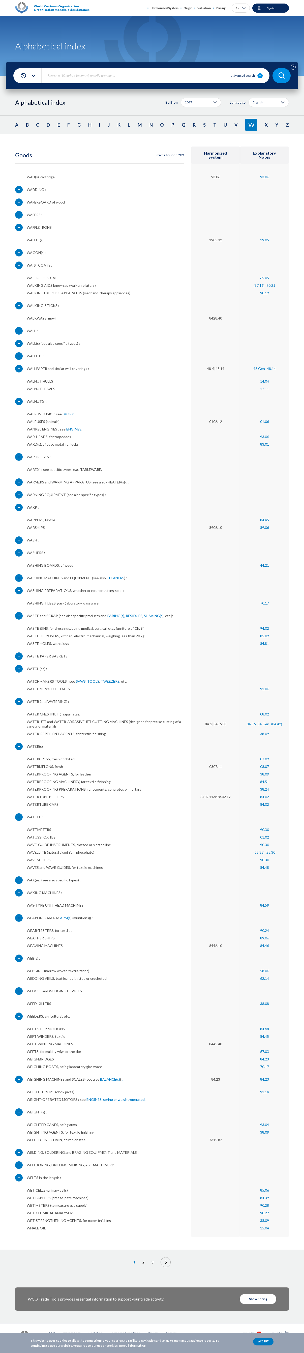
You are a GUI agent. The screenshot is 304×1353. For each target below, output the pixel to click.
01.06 (264, 421)
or (115, 1099)
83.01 (264, 444)
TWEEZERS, (110, 681)
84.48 (264, 867)
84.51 (264, 782)
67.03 (264, 1051)
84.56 (251, 724)
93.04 (264, 1124)
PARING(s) (115, 616)
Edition (171, 102)
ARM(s (65, 918)
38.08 (264, 1003)
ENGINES (73, 429)
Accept (263, 1341)
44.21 (264, 565)
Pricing (221, 8)
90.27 (264, 1213)
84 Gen (263, 724)
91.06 (264, 689)
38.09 (264, 734)
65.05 (264, 278)
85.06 (264, 1190)
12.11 (264, 389)
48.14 (271, 368)
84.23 (264, 1059)
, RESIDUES (133, 616)
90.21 (270, 285)
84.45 (264, 520)
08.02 (264, 714)
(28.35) (259, 852)
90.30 (264, 829)
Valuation (204, 8)
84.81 (264, 643)
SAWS (81, 681)
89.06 (264, 527)
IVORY (68, 414)
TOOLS (93, 681)
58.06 (264, 971)
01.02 (264, 837)
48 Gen (259, 368)
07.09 (264, 759)
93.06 (264, 177)
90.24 (264, 930)
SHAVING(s (153, 616)
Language (238, 102)
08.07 (264, 766)
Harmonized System (164, 8)
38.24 (264, 789)
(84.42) (276, 724)
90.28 (264, 1205)
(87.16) (259, 285)
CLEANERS (115, 578)
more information (132, 1345)
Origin (188, 8)
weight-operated (131, 1099)
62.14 (264, 978)
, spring (107, 1099)
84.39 (264, 1198)
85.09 (264, 636)
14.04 (264, 381)
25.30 (270, 852)
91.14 (264, 1092)
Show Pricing (258, 1299)
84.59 (264, 905)
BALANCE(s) (110, 1079)
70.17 (264, 603)
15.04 (264, 1228)
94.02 (264, 628)
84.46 (264, 945)
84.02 (264, 797)
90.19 (264, 293)
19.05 (264, 240)
